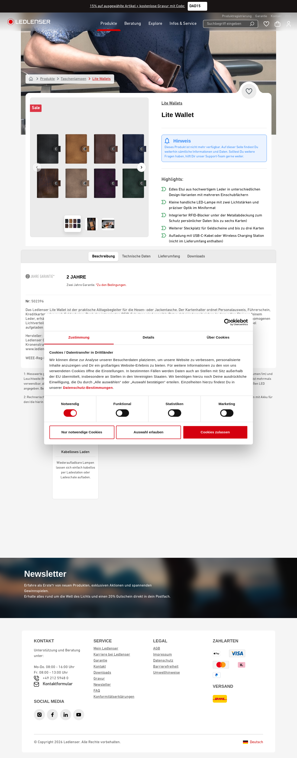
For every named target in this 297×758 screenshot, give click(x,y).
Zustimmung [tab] (79, 337)
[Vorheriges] (37, 167)
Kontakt (276, 16)
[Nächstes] (141, 167)
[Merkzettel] (266, 24)
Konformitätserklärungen (114, 697)
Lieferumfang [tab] (169, 256)
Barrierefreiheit (165, 667)
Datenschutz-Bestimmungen (88, 388)
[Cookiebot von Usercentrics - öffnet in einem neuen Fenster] (227, 322)
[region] (89, 167)
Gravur (99, 679)
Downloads (102, 673)
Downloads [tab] (196, 256)
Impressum (162, 655)
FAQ (97, 691)
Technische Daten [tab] (136, 256)
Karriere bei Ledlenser (112, 655)
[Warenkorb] (277, 24)
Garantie (261, 16)
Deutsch (253, 742)
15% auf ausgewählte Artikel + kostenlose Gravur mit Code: (137, 6)
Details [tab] (148, 337)
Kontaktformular (57, 684)
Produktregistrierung (237, 16)
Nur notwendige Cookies (81, 432)
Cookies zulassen (215, 432)
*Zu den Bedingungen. (111, 285)
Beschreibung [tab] (103, 256)
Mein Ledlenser (106, 648)
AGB (156, 648)
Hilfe (288, 16)
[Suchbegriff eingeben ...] (224, 24)
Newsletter (102, 685)
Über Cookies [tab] (218, 337)
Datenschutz (163, 661)
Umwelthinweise (166, 673)
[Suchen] (252, 24)
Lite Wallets (171, 103)
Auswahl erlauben (148, 432)
